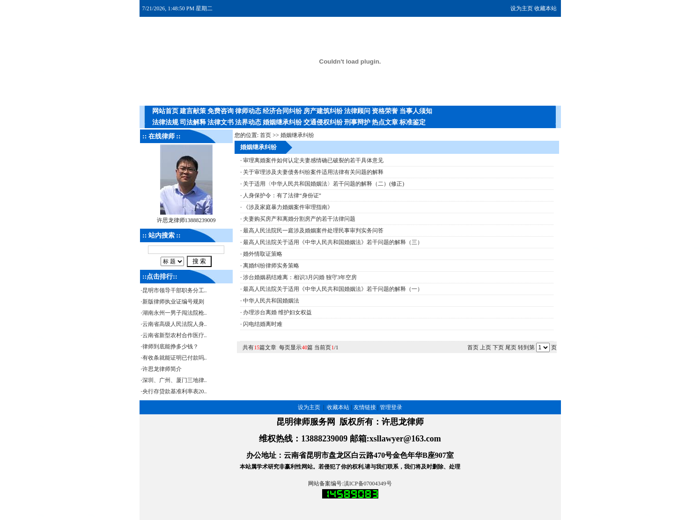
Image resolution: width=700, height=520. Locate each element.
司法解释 (193, 122)
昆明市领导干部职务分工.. (174, 290)
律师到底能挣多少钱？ (170, 346)
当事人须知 (415, 111)
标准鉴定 (412, 122)
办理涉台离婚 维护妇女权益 (277, 312)
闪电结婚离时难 (262, 324)
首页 (265, 135)
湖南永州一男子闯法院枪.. (174, 313)
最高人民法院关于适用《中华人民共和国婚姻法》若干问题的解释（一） (333, 289)
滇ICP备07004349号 (368, 483)
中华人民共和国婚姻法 (271, 300)
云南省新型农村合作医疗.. (174, 335)
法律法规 (165, 122)
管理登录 (391, 407)
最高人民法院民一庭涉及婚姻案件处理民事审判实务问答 (313, 230)
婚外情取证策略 (262, 254)
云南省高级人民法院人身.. (174, 324)
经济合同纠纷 (282, 111)
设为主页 (521, 8)
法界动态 (248, 122)
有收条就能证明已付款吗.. (174, 357)
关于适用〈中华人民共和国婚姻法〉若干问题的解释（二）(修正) (323, 184)
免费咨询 (220, 111)
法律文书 (220, 122)
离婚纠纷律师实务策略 (271, 265)
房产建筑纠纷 (323, 111)
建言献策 (193, 111)
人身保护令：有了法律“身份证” (282, 195)
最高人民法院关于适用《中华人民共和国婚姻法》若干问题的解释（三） (333, 242)
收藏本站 (545, 8)
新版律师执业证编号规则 (173, 301)
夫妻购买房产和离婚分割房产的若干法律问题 (299, 219)
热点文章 (385, 122)
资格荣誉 (385, 111)
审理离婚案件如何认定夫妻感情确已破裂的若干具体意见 (313, 160)
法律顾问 (357, 111)
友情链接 (365, 407)
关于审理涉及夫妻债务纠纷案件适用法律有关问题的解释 (313, 172)
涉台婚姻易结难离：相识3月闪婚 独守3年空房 (300, 277)
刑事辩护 (357, 122)
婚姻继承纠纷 (282, 122)
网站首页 (165, 111)
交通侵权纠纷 (323, 122)
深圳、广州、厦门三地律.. (174, 380)
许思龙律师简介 (162, 369)
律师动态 (248, 111)
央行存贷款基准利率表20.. (174, 391)
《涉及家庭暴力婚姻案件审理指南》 (288, 207)
